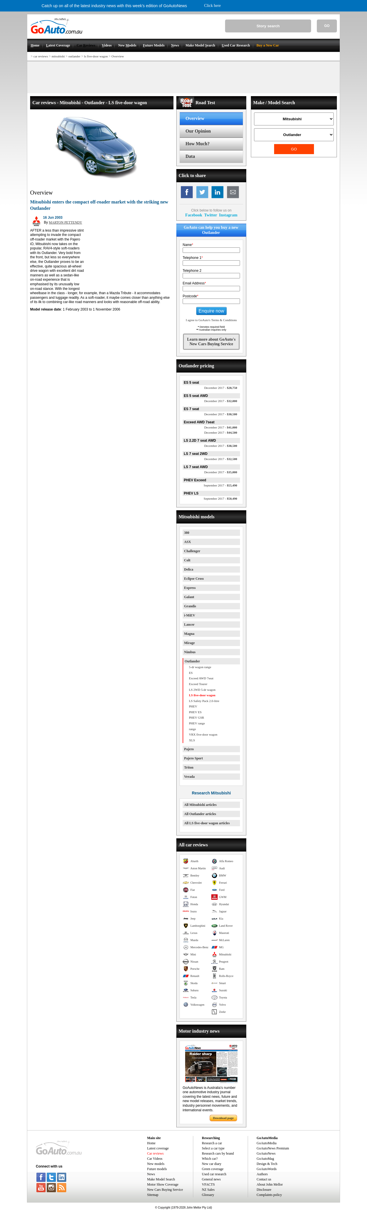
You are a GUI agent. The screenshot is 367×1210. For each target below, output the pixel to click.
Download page (223, 1118)
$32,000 (220, 401)
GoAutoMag (265, 1159)
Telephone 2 (192, 271)
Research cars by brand (218, 1153)
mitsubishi (58, 56)
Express (190, 588)
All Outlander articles (200, 814)
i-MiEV (189, 615)
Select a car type (213, 1148)
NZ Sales (208, 1190)
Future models (157, 1169)
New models (155, 1164)
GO (327, 26)
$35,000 (220, 472)
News (151, 1174)
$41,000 (220, 427)
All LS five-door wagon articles (207, 823)
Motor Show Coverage (162, 1184)
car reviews (41, 56)
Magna (189, 634)
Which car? (210, 1159)
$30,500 (220, 414)
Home (151, 1143)
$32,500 (220, 459)
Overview (118, 56)
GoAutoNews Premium (273, 1148)
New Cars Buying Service (165, 1190)
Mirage (189, 643)
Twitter (210, 215)
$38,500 (220, 445)
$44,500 (220, 432)
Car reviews (155, 1153)
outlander (75, 56)
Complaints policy (269, 1195)
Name (188, 245)
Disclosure (264, 1190)
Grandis (190, 606)
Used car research (214, 1174)
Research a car (212, 1143)
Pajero (189, 749)
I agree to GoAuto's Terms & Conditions (211, 320)
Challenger (192, 551)
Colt (187, 560)
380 (186, 533)
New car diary (211, 1164)
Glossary (208, 1195)
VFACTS (208, 1184)
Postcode (190, 296)
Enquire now (211, 311)
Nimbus (190, 652)
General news (211, 1179)
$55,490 (220, 485)
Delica (188, 569)
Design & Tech (267, 1164)
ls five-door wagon (96, 56)
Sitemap (152, 1195)
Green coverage (213, 1169)
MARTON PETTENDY (65, 222)
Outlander (192, 661)
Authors (262, 1174)
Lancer (189, 625)
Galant (189, 597)
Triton (188, 767)
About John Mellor (270, 1184)
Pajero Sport (193, 758)
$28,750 (220, 387)
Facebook (193, 215)
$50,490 (220, 498)
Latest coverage (158, 1148)
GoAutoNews (266, 1153)
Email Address (194, 283)
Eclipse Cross (194, 579)
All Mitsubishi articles (200, 805)
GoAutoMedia (266, 1143)
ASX (187, 542)
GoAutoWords (267, 1169)
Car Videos (154, 1159)
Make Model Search (161, 1179)
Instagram (228, 215)
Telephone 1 (193, 258)
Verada (189, 777)
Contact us (264, 1179)
